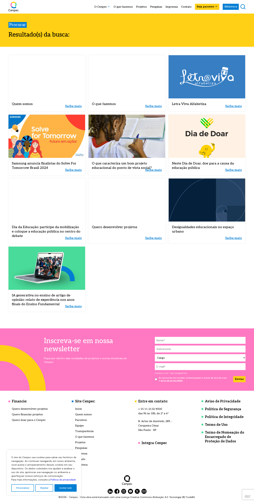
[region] (44, 472)
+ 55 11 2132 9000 (150, 409)
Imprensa (171, 7)
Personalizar (22, 488)
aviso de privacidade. (172, 380)
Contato (186, 7)
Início (78, 409)
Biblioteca (230, 6)
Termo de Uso (216, 425)
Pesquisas (156, 7)
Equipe (79, 425)
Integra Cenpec (154, 443)
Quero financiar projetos (27, 414)
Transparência (84, 431)
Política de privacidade (63, 479)
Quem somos (83, 414)
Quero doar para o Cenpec (29, 420)
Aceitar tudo (65, 488)
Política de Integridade (224, 417)
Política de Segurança (223, 409)
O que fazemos (123, 7)
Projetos (141, 7)
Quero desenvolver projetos (30, 409)
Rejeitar (44, 488)
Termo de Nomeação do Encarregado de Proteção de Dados (224, 437)
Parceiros (81, 420)
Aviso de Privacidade (222, 401)
